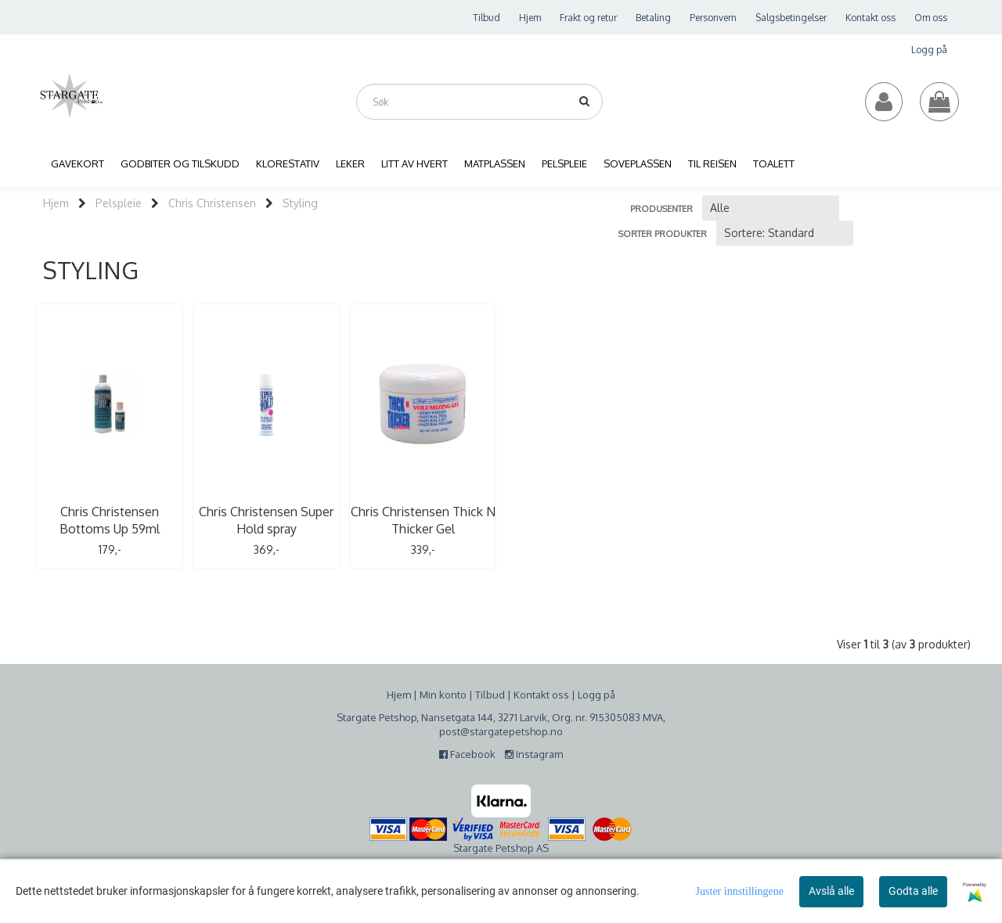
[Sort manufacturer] (770, 208)
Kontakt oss (870, 17)
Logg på (929, 50)
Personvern (713, 17)
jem (402, 694)
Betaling (653, 17)
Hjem (530, 17)
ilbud (493, 694)
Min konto (443, 694)
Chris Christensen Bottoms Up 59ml (109, 520)
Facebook (471, 754)
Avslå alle (831, 891)
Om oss (930, 17)
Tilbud (486, 17)
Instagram (534, 754)
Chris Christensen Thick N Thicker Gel (423, 520)
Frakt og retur (588, 17)
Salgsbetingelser (791, 17)
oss (559, 694)
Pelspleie (119, 203)
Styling (300, 203)
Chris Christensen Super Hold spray (266, 520)
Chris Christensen (212, 203)
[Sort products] (784, 233)
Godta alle (913, 891)
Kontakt (532, 694)
